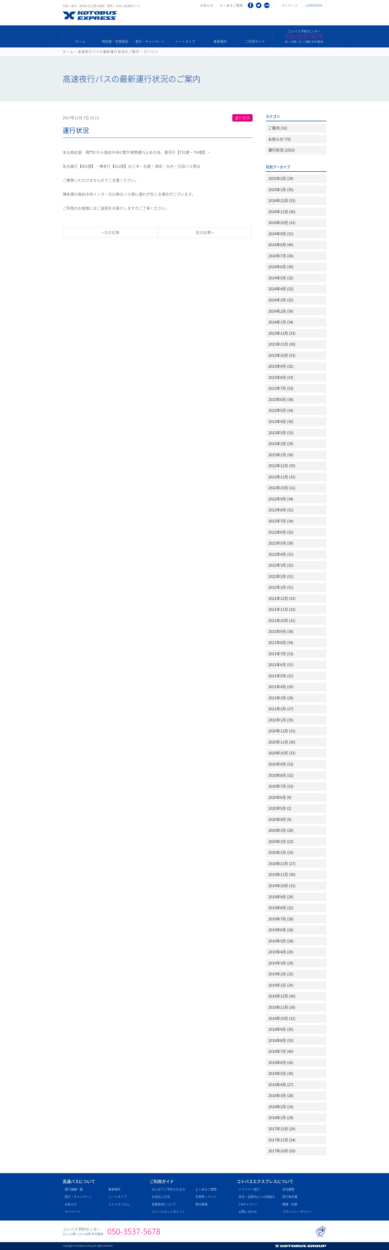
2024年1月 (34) (280, 322)
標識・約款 (289, 1204)
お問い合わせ (248, 1211)
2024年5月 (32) (280, 278)
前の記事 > (205, 232)
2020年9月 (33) (280, 764)
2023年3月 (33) (280, 432)
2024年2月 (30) (280, 311)
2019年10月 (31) (281, 885)
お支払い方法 (161, 1196)
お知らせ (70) (279, 139)
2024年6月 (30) (280, 266)
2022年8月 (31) (280, 510)
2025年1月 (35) (280, 189)
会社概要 (288, 1189)
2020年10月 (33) (281, 753)
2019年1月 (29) (280, 985)
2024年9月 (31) (280, 234)
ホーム (80, 41)
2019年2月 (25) (280, 974)
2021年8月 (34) (280, 642)
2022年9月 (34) (280, 499)
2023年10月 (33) (281, 355)
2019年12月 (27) (281, 863)
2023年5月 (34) (280, 410)
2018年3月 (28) (280, 1095)
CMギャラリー (248, 1204)
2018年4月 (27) (280, 1084)
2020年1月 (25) (280, 852)
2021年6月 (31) (280, 664)
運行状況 (242, 118)
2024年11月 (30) (281, 211)
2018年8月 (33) (280, 1040)
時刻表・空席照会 (115, 41)
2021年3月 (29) (280, 698)
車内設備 (201, 1204)
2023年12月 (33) (281, 333)
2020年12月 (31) (281, 731)
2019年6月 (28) (280, 930)
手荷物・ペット (206, 1196)
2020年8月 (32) (280, 775)
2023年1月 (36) (280, 455)
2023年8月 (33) (280, 377)
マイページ (289, 5)
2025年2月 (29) (280, 178)
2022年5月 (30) (280, 543)
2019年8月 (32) (280, 907)
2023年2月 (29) (280, 443)
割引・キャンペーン (150, 41)
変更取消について (164, 1204)
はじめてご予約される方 (168, 1189)
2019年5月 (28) (280, 941)
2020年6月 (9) (279, 797)
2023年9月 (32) (280, 366)
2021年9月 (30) (280, 631)
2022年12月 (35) (281, 465)
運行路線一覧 (74, 1189)
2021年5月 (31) (280, 676)
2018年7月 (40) (280, 1051)
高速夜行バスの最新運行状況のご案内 (108, 51)
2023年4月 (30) (280, 421)
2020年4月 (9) (279, 819)
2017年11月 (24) (281, 1140)
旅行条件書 (289, 1196)
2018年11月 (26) (281, 1007)
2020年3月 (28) (280, 830)
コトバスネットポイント (168, 1211)
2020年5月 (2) (279, 808)
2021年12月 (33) (281, 598)
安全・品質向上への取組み (257, 1196)
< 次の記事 (110, 232)
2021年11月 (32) (281, 609)
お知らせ (206, 5)
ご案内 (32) (277, 128)
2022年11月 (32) (281, 477)
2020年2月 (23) (280, 841)
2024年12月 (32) (281, 200)
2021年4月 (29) (280, 686)
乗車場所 (220, 41)
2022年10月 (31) (281, 488)
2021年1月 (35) (280, 720)
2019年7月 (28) (280, 919)
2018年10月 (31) (281, 1018)
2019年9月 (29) (280, 897)
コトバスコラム (119, 1204)
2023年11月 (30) (281, 344)
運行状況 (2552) (281, 150)
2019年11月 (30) (281, 874)
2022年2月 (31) (280, 576)
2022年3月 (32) (280, 565)
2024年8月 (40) (280, 244)
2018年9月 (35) (280, 1029)
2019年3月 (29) (280, 963)
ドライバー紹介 (249, 1189)
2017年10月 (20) (281, 1151)
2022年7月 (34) (280, 521)
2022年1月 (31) (280, 587)
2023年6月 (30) (280, 399)
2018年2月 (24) (280, 1106)
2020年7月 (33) (280, 786)
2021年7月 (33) (280, 653)
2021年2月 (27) (280, 709)
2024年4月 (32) (280, 289)
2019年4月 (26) (280, 952)
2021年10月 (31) (281, 620)
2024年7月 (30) (280, 256)
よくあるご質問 (231, 5)
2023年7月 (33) (280, 388)
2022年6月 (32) (280, 532)
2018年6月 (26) (280, 1062)
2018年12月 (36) (281, 996)
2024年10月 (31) (281, 222)
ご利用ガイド (255, 41)
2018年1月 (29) (280, 1117)
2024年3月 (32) (280, 300)
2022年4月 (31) (280, 554)
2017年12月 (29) (281, 1128)
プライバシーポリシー (297, 1211)
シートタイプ (185, 41)
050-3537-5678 (304, 36)
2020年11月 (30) (281, 742)
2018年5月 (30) (280, 1073)
